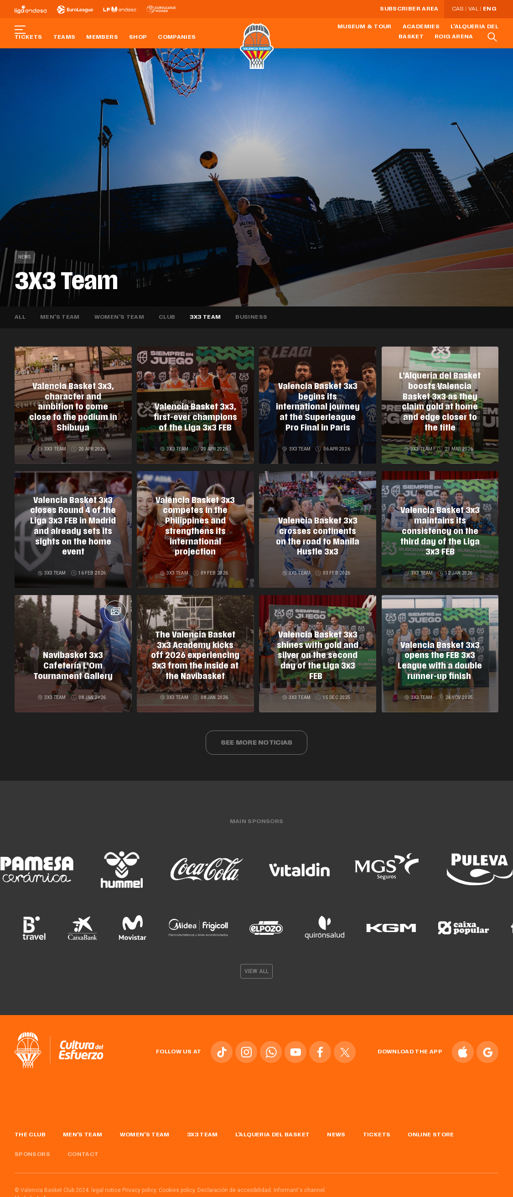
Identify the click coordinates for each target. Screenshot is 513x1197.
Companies (177, 37)
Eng (489, 9)
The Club (30, 1128)
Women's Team (145, 1128)
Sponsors (32, 1147)
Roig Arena (454, 37)
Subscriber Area (409, 9)
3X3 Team (205, 317)
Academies (421, 27)
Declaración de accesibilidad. (234, 1183)
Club (167, 317)
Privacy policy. (139, 1183)
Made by (33, 1191)
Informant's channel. (300, 1183)
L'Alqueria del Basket (272, 1128)
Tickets (28, 37)
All (20, 317)
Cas (458, 9)
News (24, 256)
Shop (138, 37)
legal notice (106, 1183)
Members (102, 37)
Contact (83, 1147)
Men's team (60, 317)
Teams (64, 37)
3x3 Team (202, 1128)
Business (251, 317)
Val (473, 9)
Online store (431, 1128)
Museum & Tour (364, 27)
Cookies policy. (177, 1183)
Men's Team (83, 1128)
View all (256, 964)
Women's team (119, 317)
